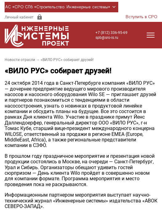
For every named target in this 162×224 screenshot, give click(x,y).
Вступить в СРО (141, 17)
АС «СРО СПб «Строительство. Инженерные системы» (61, 7)
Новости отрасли (20, 60)
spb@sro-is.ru (106, 37)
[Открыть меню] (150, 35)
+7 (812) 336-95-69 (111, 33)
